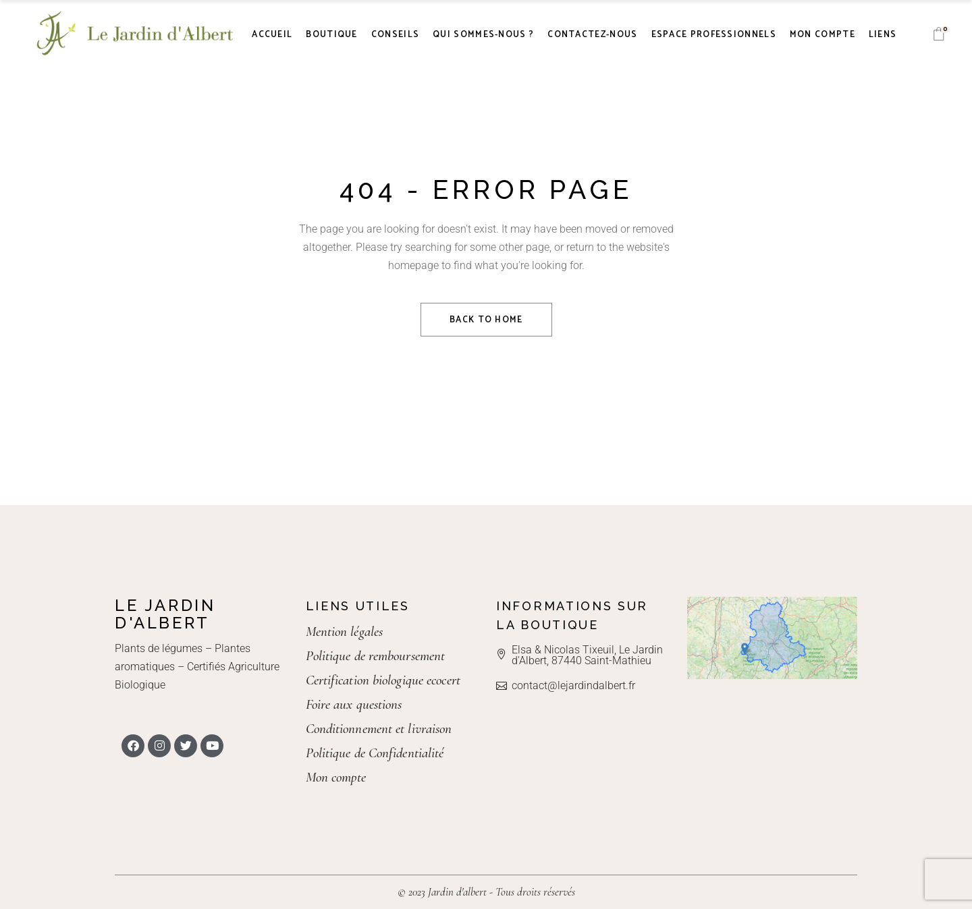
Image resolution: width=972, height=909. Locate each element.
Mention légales (344, 631)
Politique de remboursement (376, 655)
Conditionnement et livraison (379, 728)
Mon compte (336, 777)
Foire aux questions (354, 704)
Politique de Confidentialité (375, 752)
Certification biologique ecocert (383, 680)
